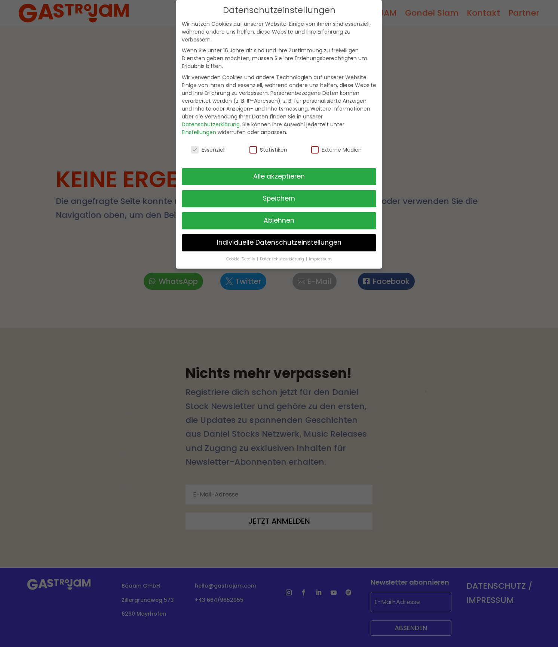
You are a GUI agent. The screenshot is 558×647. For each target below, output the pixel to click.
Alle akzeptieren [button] (279, 169)
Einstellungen (199, 125)
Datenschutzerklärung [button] (282, 253)
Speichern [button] (279, 192)
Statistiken (268, 143)
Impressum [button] (320, 253)
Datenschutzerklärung (211, 117)
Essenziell (208, 143)
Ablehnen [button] (279, 214)
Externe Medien (336, 143)
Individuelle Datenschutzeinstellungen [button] (279, 236)
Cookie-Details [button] (241, 253)
